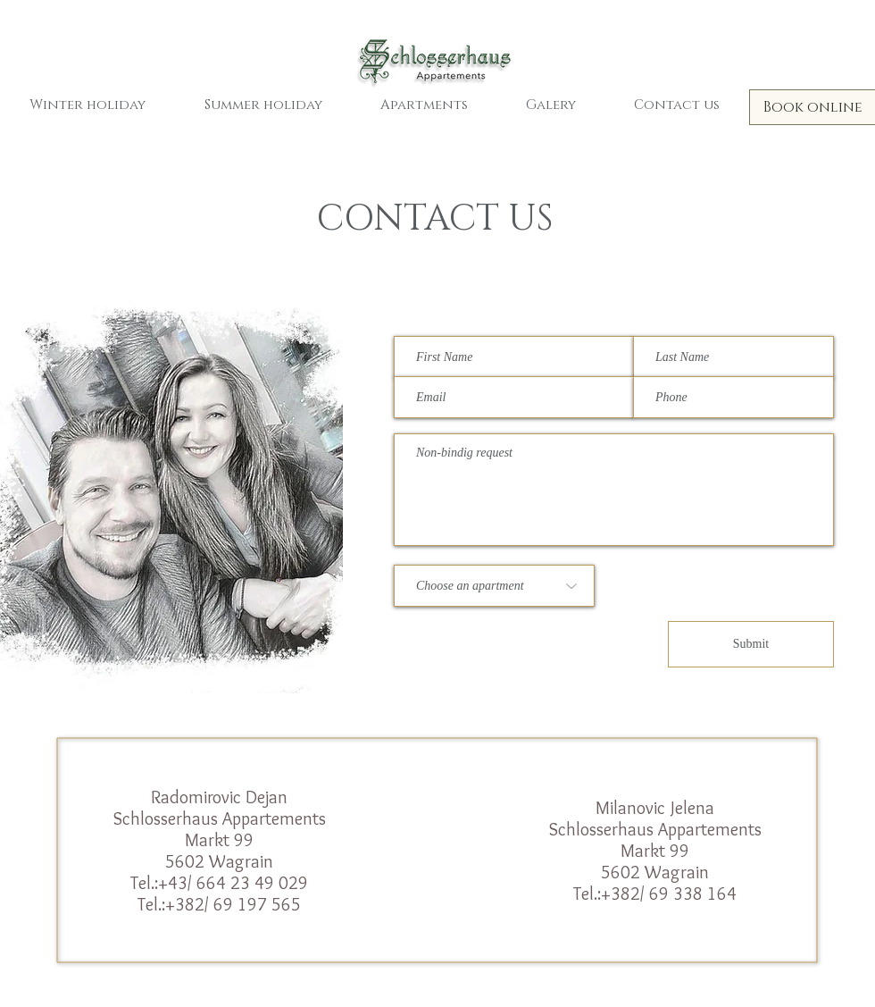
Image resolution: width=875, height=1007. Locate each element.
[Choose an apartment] (494, 586)
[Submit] (751, 644)
